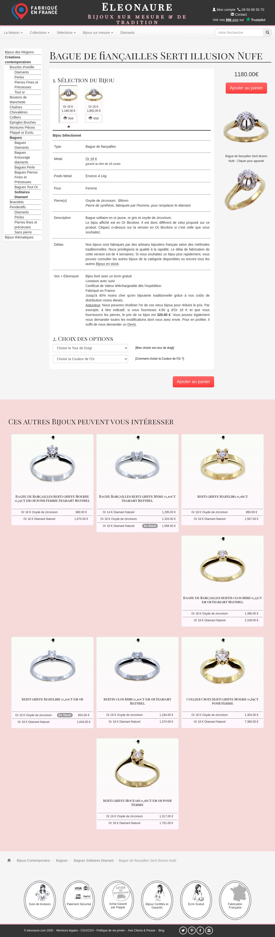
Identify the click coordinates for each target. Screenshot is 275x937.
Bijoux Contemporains (33, 860)
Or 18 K (91, 159)
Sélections (66, 33)
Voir (69, 118)
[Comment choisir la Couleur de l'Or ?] (159, 358)
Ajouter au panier (246, 87)
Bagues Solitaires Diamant (93, 860)
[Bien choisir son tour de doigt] (154, 348)
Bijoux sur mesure (98, 33)
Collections (40, 33)
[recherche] (267, 32)
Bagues (61, 860)
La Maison (13, 33)
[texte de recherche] (239, 32)
